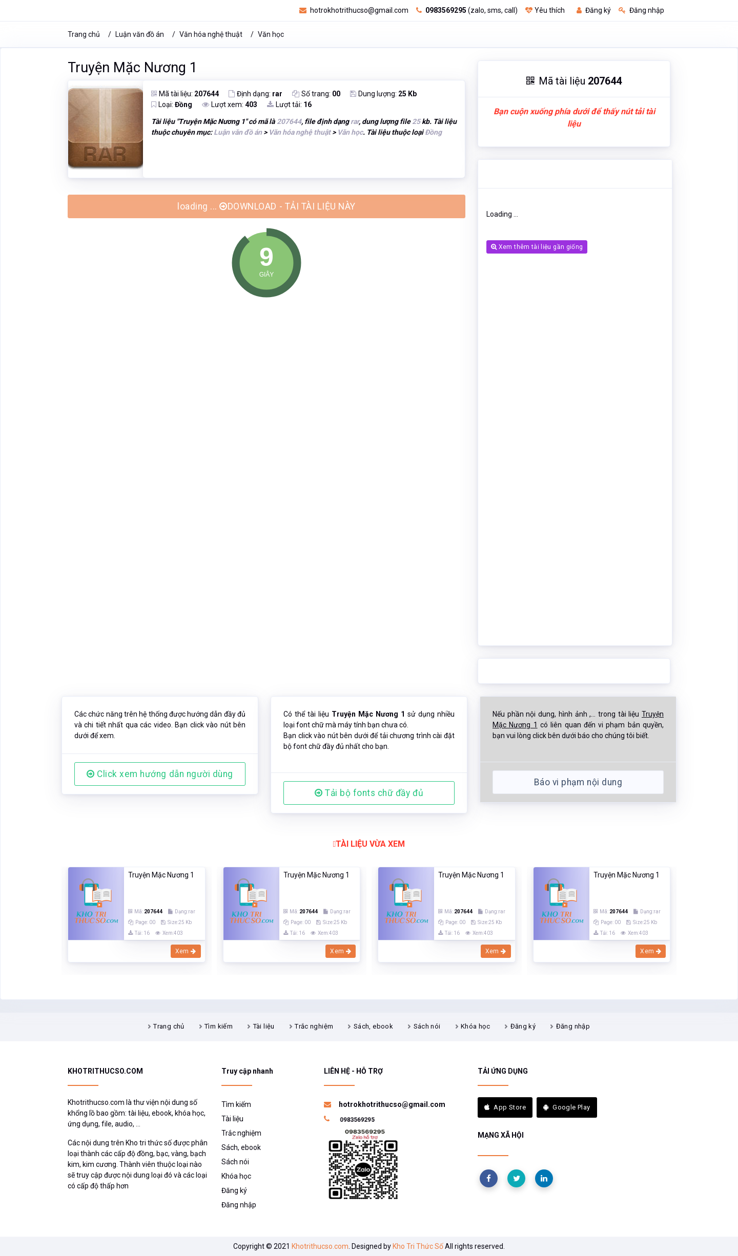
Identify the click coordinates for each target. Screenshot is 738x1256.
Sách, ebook (373, 1026)
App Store (505, 1107)
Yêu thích (545, 10)
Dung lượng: (383, 94)
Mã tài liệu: (185, 94)
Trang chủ (84, 34)
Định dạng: (255, 94)
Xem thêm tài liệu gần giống (537, 246)
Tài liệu (264, 1026)
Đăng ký (594, 10)
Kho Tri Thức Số (418, 1246)
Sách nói (427, 1026)
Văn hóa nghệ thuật (210, 34)
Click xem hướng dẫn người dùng (160, 774)
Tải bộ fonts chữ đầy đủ (369, 793)
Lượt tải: (289, 104)
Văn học (271, 34)
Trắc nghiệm (314, 1026)
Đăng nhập (641, 10)
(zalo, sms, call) (467, 10)
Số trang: (316, 94)
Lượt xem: (229, 104)
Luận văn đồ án (139, 34)
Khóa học (475, 1026)
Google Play (566, 1107)
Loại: (171, 104)
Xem (185, 951)
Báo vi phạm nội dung (578, 782)
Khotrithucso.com (320, 1246)
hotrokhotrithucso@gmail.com (353, 10)
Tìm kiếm (218, 1026)
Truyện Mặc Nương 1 (132, 67)
